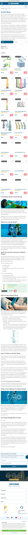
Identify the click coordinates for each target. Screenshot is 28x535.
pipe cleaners (22, 372)
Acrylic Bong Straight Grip (20, 111)
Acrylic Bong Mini (18, 90)
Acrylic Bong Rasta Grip (6, 189)
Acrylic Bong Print (18, 132)
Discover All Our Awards (14, 479)
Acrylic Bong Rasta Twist (20, 152)
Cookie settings (14, 532)
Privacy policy (24, 521)
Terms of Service (22, 468)
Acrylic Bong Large (5, 111)
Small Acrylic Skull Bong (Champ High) (6, 133)
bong (22, 37)
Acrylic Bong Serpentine (6, 90)
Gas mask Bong (4, 68)
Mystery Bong (18, 68)
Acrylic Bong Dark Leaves (20, 189)
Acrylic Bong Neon (5, 152)
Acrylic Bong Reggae (19, 170)
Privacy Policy (17, 468)
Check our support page (22, 513)
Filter (7, 42)
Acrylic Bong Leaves (5, 170)
